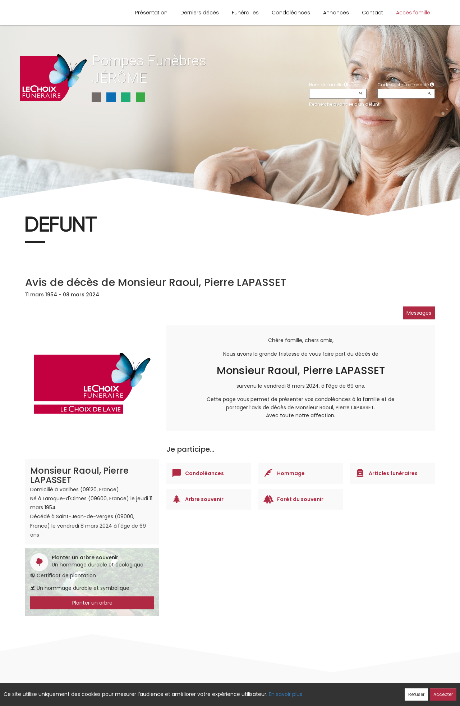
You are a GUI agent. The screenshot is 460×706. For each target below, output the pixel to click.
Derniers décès (199, 12)
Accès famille (413, 12)
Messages (418, 312)
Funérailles (245, 12)
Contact (372, 12)
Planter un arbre (92, 602)
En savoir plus (285, 694)
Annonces (336, 12)
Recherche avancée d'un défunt (344, 104)
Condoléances (291, 12)
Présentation (151, 12)
